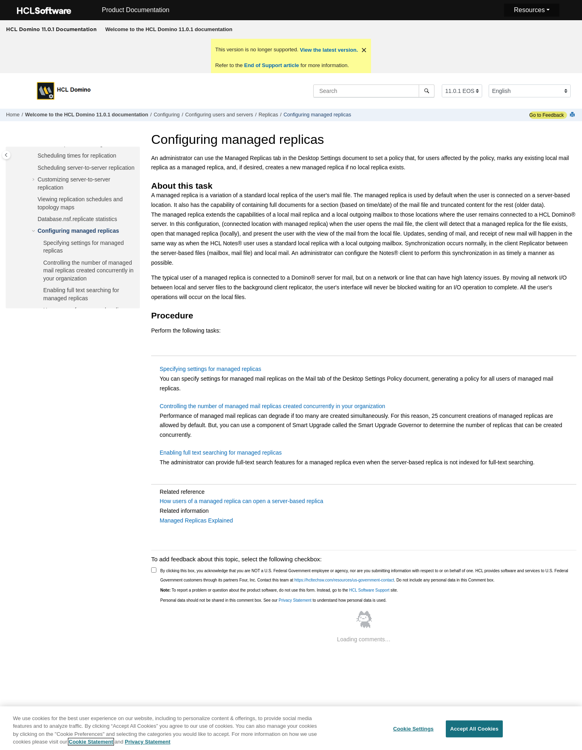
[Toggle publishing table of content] (6, 155)
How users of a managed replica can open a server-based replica (241, 501)
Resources (529, 9)
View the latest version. (328, 50)
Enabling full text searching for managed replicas (221, 452)
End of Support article (271, 65)
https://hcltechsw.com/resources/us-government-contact (344, 580)
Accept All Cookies (474, 731)
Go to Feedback (546, 115)
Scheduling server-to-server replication (86, 167)
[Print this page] (573, 115)
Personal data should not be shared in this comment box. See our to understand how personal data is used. (273, 600)
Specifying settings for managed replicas (210, 369)
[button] (34, 156)
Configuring (166, 115)
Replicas (268, 115)
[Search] (426, 90)
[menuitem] (169, 29)
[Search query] (373, 90)
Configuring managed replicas (317, 115)
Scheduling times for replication (77, 155)
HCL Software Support (369, 590)
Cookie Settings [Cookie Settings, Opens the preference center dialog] (413, 731)
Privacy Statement (294, 600)
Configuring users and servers (219, 115)
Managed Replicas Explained (196, 520)
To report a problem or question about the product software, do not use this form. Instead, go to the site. (279, 590)
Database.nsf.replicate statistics (77, 219)
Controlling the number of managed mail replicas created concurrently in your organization (88, 270)
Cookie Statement (91, 745)
